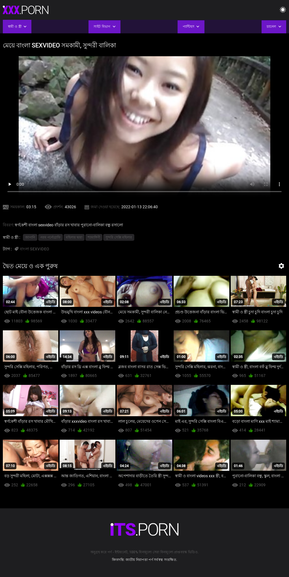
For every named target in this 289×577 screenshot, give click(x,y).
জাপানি (30, 237)
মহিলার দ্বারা (74, 237)
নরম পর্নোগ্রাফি (50, 237)
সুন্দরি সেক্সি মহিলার (118, 237)
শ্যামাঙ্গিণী (94, 237)
